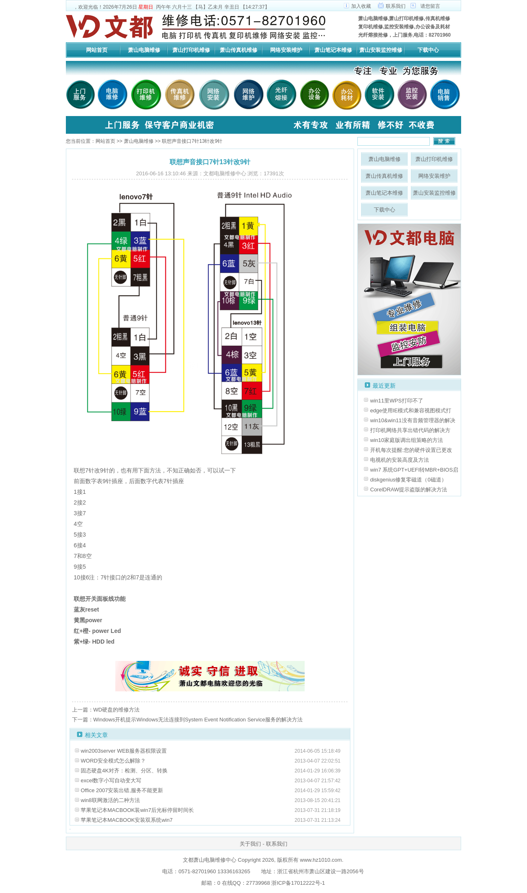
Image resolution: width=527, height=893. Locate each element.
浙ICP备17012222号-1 (297, 883)
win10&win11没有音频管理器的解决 (412, 420)
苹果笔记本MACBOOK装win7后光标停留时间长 (137, 810)
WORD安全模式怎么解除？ (113, 761)
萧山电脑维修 (144, 50)
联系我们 (396, 6)
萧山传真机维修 (238, 50)
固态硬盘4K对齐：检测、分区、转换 (124, 770)
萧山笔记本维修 (333, 50)
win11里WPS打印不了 (396, 401)
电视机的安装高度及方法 (399, 460)
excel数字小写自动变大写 (111, 780)
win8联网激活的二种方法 (110, 800)
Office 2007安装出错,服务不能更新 (122, 790)
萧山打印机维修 (191, 50)
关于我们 (250, 844)
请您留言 (430, 6)
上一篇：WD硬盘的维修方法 (106, 710)
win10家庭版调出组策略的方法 (406, 440)
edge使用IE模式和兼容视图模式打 (410, 410)
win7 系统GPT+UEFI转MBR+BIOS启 (414, 470)
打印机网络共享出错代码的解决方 (410, 430)
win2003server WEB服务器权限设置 (124, 751)
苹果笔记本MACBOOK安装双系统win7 (127, 820)
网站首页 (96, 50)
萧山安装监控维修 (380, 50)
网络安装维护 (286, 50)
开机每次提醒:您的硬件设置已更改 (411, 450)
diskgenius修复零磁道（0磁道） (408, 480)
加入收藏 (361, 6)
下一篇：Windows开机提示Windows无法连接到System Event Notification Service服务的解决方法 (187, 719)
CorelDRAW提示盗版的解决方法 (408, 489)
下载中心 (428, 50)
